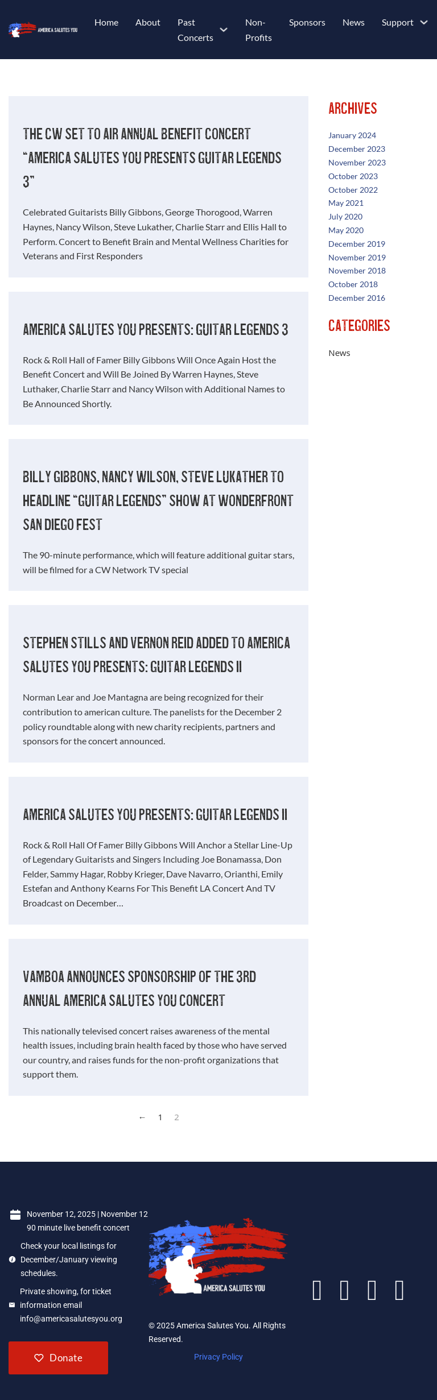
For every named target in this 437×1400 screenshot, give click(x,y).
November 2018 (357, 270)
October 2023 (353, 176)
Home (106, 21)
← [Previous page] (142, 1117)
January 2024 (352, 135)
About (147, 21)
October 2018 (353, 284)
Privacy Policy (218, 1356)
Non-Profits (258, 29)
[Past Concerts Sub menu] (223, 29)
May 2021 (346, 203)
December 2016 (356, 298)
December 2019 (356, 243)
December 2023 (356, 149)
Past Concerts (195, 29)
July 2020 (345, 216)
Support (398, 21)
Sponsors (307, 21)
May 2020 (346, 230)
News (354, 21)
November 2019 (357, 257)
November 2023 (357, 162)
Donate (58, 1358)
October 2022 (353, 189)
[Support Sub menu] (423, 22)
